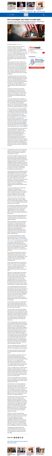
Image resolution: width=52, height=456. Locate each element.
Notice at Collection (22, 11)
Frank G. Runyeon (12, 44)
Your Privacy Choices (31, 11)
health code (14, 360)
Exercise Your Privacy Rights (41, 11)
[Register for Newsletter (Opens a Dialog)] (43, 53)
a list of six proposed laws (21, 116)
